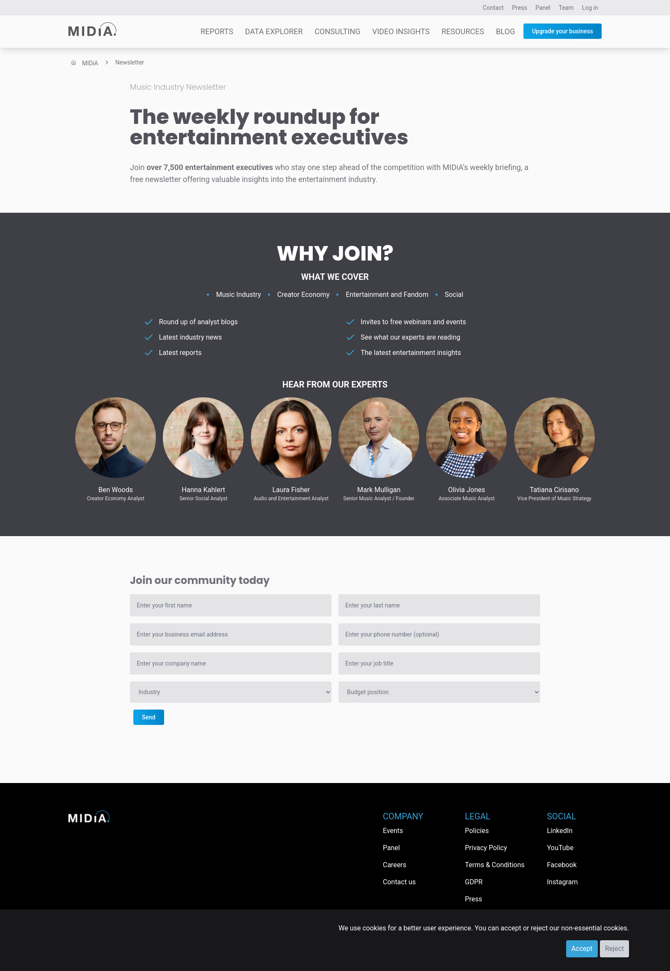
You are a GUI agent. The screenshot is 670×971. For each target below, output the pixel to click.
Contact (493, 7)
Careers (394, 865)
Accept (582, 949)
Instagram (562, 882)
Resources (462, 31)
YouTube (560, 848)
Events (393, 831)
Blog (505, 31)
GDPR (473, 882)
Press (519, 7)
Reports (216, 31)
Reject (614, 949)
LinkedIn (560, 831)
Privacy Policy (486, 848)
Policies (477, 831)
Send (149, 717)
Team (566, 7)
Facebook (561, 865)
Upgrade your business (562, 31)
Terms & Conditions (495, 865)
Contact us (399, 882)
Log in (590, 7)
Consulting (337, 31)
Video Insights (401, 31)
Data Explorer (274, 31)
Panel (542, 7)
